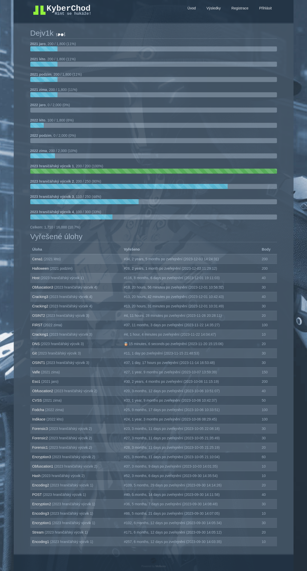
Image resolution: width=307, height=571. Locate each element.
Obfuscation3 (43, 287)
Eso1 (36, 381)
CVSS (37, 400)
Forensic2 (40, 438)
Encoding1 (41, 542)
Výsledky (214, 8)
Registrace (239, 8)
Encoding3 (41, 513)
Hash (37, 476)
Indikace (39, 419)
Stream (38, 532)
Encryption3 (42, 457)
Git (35, 353)
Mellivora (160, 566)
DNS (36, 344)
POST (37, 495)
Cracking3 (40, 297)
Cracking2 (40, 306)
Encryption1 (42, 523)
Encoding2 (41, 485)
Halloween (41, 268)
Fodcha (38, 410)
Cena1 (38, 259)
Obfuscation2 (43, 391)
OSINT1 (39, 363)
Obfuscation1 (43, 466)
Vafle (36, 372)
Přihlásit (265, 8)
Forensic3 (40, 429)
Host (36, 278)
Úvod (191, 8)
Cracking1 (40, 334)
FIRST (37, 325)
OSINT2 (39, 316)
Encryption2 (42, 504)
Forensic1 (40, 447)
